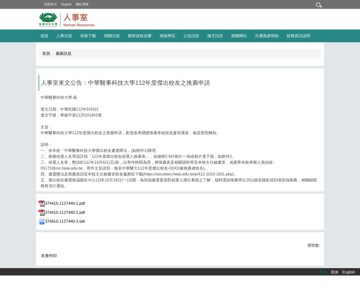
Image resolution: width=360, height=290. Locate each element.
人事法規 (64, 36)
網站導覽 (88, 4)
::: (45, 4)
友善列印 (49, 256)
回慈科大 (57, 4)
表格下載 (88, 36)
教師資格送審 (139, 36)
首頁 (46, 53)
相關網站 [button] (239, 36)
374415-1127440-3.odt (62, 221)
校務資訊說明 (298, 36)
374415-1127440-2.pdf (62, 212)
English (73, 4)
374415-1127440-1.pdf (62, 203)
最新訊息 (64, 53)
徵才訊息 (215, 36)
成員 (44, 36)
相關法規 (112, 36)
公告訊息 (191, 36)
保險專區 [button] (167, 36)
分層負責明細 (267, 36)
